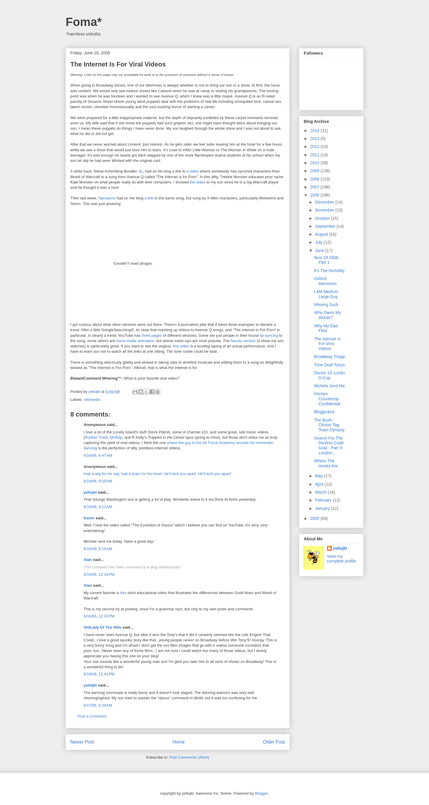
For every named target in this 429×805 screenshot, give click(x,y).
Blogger (261, 793)
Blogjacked (324, 411)
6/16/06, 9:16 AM (98, 549)
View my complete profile (341, 558)
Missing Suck (326, 304)
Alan (88, 559)
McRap (116, 437)
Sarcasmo (107, 198)
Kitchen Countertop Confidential (327, 398)
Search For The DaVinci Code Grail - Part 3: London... (329, 445)
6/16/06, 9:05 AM (98, 481)
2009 (315, 170)
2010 (315, 162)
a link (148, 198)
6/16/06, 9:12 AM (98, 507)
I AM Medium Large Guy (326, 294)
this (123, 593)
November (325, 210)
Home (179, 741)
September (325, 226)
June (320, 250)
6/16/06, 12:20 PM (99, 616)
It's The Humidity (329, 270)
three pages (152, 335)
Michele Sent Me (329, 385)
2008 (315, 179)
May (319, 476)
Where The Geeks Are (326, 463)
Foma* (84, 21)
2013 (315, 138)
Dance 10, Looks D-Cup (329, 375)
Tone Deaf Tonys (329, 364)
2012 (315, 146)
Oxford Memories (325, 281)
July (319, 242)
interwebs (92, 399)
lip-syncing (269, 335)
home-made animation (135, 341)
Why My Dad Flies (326, 328)
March (321, 492)
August (322, 234)
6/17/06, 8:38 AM (98, 705)
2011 (315, 154)
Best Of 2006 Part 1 (326, 260)
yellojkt (90, 492)
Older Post (274, 741)
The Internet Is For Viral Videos (327, 343)
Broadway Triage (329, 356)
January (323, 508)
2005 (315, 518)
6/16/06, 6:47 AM (98, 455)
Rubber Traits (96, 437)
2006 (315, 195)
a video (192, 171)
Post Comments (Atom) (189, 757)
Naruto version (243, 341)
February (324, 500)
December (325, 202)
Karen (89, 518)
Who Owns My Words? (327, 315)
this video (181, 346)
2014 (315, 130)
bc (141, 171)
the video (198, 182)
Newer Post (82, 741)
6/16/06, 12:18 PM (99, 574)
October (323, 218)
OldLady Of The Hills (102, 627)
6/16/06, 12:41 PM (99, 674)
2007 (315, 187)
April (319, 484)
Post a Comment (92, 716)
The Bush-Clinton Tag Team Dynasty (329, 425)
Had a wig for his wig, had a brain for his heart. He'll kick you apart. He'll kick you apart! (157, 473)
